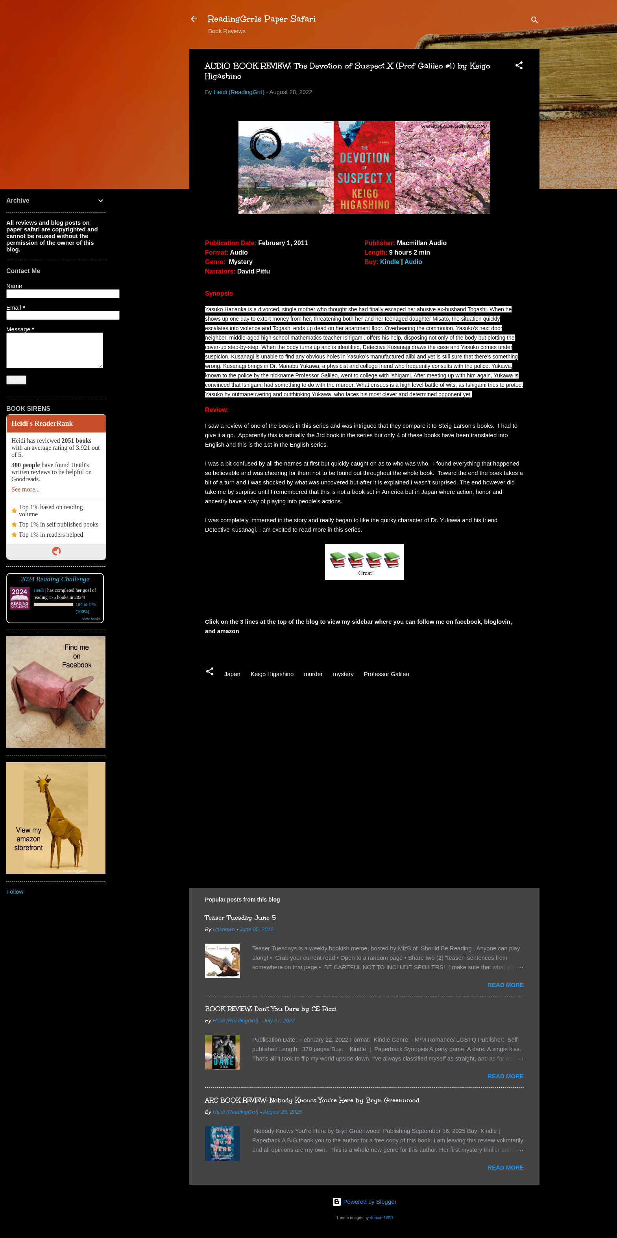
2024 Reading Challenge (55, 579)
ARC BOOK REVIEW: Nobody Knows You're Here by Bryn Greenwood (312, 1100)
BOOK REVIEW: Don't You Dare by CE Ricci (271, 1009)
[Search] (534, 21)
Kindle (389, 262)
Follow (14, 891)
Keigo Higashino (272, 674)
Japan (232, 674)
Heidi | (39, 590)
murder (313, 674)
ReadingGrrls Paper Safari (262, 18)
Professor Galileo (386, 674)
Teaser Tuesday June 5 (240, 917)
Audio (413, 262)
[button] (519, 67)
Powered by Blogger (364, 1201)
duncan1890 (381, 1217)
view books (91, 619)
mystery (343, 674)
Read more (506, 984)
